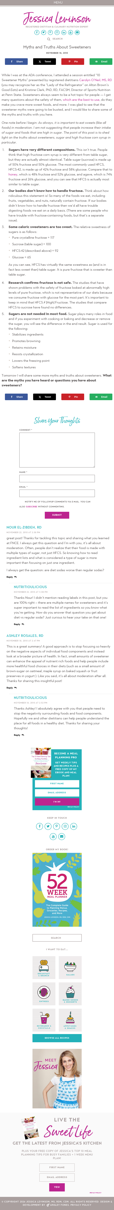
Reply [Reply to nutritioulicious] (17, 624)
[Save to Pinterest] (72, 61)
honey (13, 174)
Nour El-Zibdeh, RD (24, 527)
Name (23, 472)
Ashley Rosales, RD (25, 636)
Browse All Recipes (57, 1038)
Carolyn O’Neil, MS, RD (95, 80)
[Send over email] (101, 61)
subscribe (31, 507)
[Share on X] (44, 61)
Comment (25, 430)
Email (23, 487)
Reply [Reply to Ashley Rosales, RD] (10, 688)
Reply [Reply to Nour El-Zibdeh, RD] (10, 577)
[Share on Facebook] (16, 61)
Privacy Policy (73, 807)
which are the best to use (81, 100)
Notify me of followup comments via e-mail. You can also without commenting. (55, 504)
